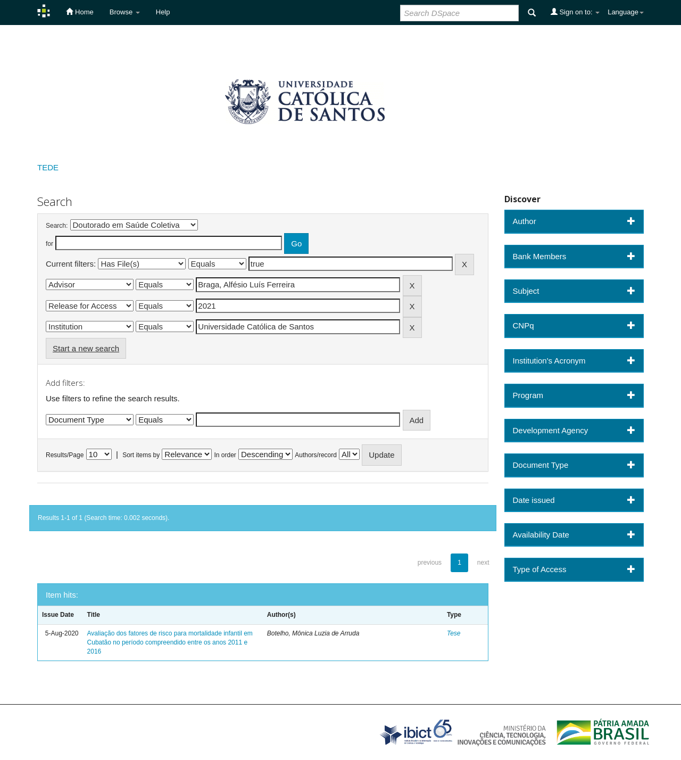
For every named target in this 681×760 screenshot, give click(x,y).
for (49, 243)
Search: (57, 225)
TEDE (48, 167)
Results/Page (65, 455)
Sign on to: (575, 11)
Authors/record (316, 455)
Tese (454, 633)
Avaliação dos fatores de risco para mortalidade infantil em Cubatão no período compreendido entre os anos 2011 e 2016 (170, 642)
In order (225, 455)
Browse (125, 12)
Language (626, 12)
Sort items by (141, 455)
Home (79, 11)
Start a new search (86, 348)
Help (163, 12)
